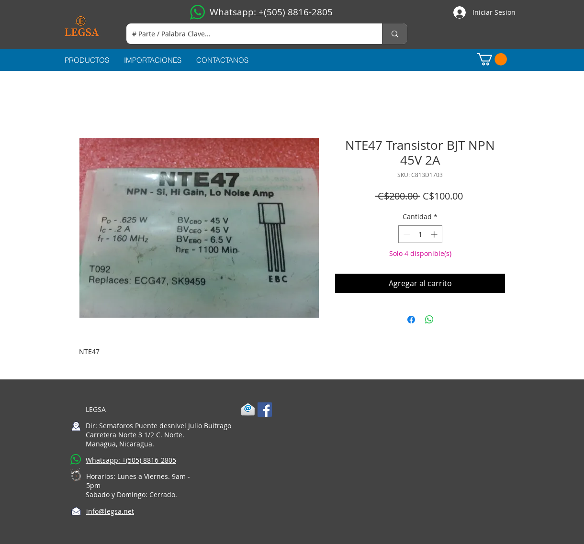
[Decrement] (406, 234)
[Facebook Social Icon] (265, 409)
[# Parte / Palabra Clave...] (247, 33)
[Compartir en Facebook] (411, 319)
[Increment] (435, 234)
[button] (492, 59)
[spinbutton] (420, 234)
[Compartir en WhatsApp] (429, 319)
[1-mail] (248, 409)
